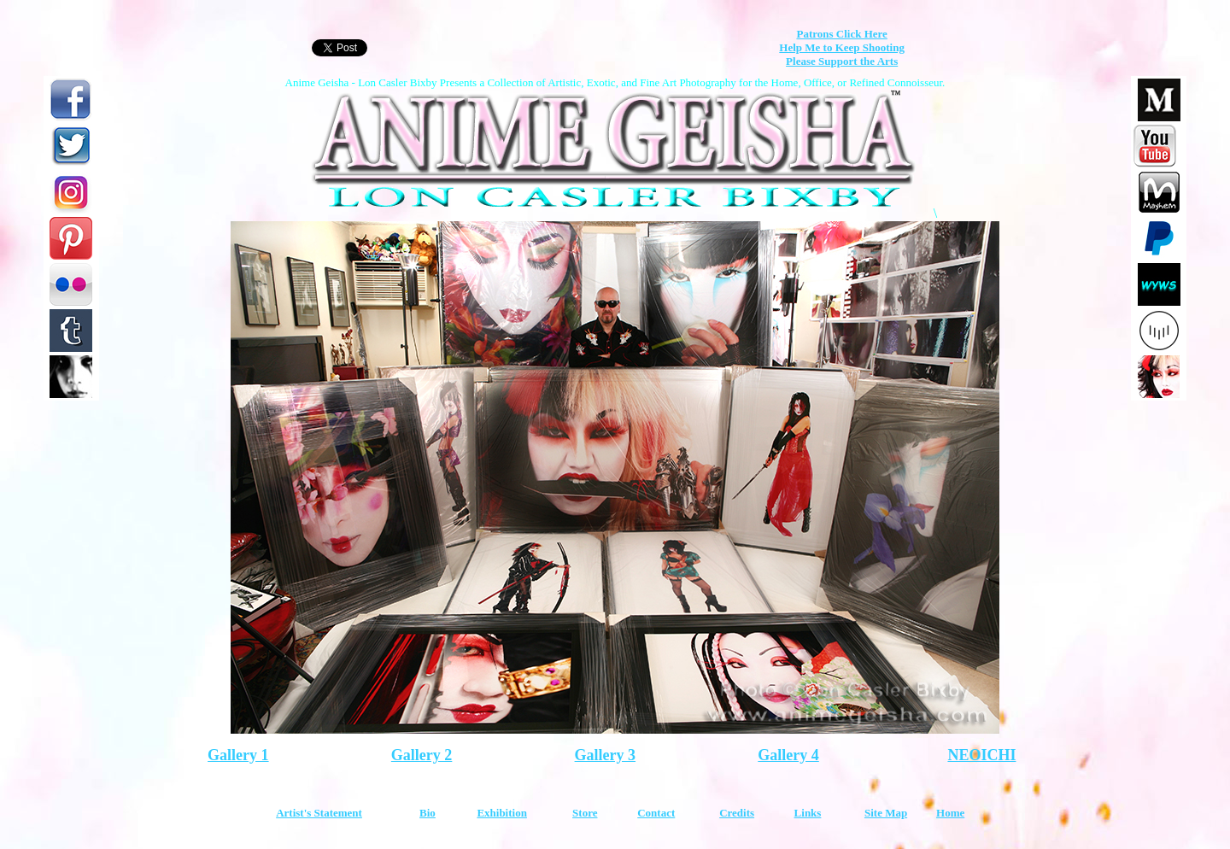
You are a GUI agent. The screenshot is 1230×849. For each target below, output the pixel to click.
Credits (736, 812)
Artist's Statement (319, 812)
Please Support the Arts (842, 61)
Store (584, 812)
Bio (427, 812)
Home (950, 812)
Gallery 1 (238, 755)
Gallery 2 (421, 755)
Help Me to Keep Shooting (842, 47)
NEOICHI (981, 755)
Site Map (885, 812)
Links (808, 812)
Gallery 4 (788, 755)
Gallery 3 (605, 755)
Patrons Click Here (841, 33)
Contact (656, 812)
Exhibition (502, 812)
